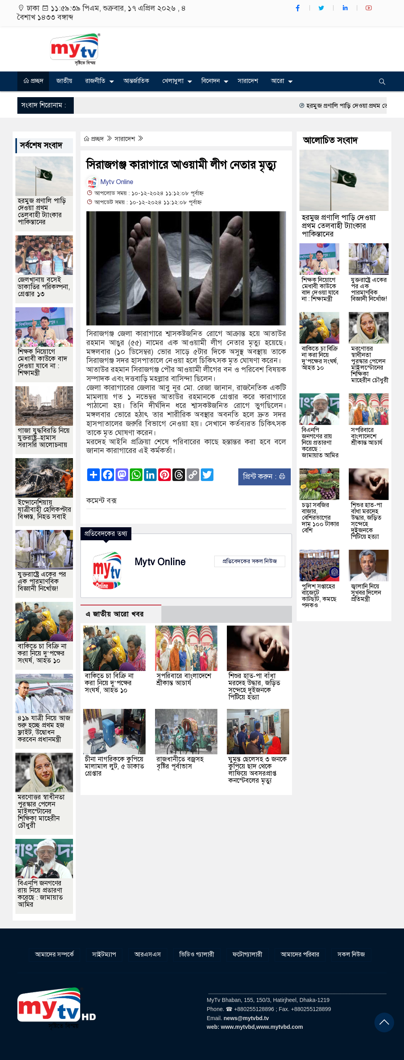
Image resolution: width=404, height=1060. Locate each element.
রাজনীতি (95, 81)
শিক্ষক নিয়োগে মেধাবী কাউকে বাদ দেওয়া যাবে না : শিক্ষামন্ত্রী (42, 362)
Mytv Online (109, 182)
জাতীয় (64, 81)
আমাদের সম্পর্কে (54, 955)
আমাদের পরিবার (300, 955)
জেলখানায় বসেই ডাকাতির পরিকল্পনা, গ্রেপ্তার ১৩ (44, 287)
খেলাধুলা (172, 81)
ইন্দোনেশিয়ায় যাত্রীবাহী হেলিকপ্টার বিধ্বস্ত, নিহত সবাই (44, 509)
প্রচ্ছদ (33, 81)
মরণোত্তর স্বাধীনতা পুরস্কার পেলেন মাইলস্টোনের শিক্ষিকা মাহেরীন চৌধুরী (41, 811)
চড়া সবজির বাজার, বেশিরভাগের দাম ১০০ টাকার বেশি (320, 517)
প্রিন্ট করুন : (264, 476)
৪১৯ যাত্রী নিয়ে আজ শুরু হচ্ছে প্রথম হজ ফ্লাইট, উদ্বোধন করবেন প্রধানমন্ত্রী (44, 729)
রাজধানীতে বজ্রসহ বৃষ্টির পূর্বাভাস (180, 763)
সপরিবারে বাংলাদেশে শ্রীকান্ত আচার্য (184, 679)
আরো (277, 81)
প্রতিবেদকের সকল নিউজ (250, 561)
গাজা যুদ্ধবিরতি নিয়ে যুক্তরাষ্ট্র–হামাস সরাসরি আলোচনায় (44, 438)
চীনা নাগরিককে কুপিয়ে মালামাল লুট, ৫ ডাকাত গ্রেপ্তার (114, 766)
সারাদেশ (248, 81)
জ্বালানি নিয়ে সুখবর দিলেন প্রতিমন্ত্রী (366, 593)
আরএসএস (148, 955)
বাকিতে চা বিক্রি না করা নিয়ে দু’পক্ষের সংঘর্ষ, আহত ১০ (109, 683)
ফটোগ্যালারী (247, 955)
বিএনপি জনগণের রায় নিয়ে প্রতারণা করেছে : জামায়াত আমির (40, 894)
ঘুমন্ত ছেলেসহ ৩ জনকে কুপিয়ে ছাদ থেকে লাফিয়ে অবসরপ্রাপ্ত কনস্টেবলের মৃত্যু (257, 770)
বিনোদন (211, 81)
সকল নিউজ (351, 955)
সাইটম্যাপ (104, 955)
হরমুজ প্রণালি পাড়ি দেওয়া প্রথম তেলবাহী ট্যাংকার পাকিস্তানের (42, 211)
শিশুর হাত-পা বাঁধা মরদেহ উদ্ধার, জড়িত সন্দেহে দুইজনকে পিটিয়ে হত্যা (254, 686)
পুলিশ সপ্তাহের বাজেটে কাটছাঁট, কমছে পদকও (319, 596)
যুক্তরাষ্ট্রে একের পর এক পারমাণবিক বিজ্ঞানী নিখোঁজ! (42, 581)
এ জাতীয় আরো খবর (115, 614)
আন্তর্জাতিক (136, 81)
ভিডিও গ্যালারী (197, 955)
